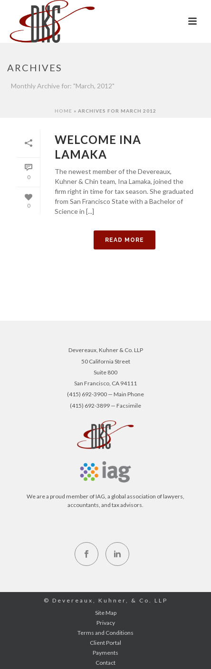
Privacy (105, 622)
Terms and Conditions (105, 632)
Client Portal (105, 642)
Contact (105, 662)
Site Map (105, 612)
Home (63, 111)
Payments (105, 652)
